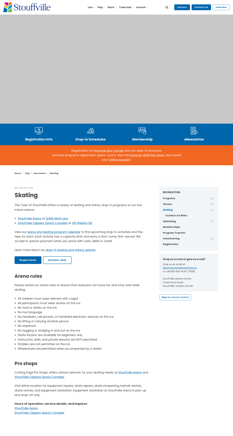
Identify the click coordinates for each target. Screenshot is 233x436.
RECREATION (171, 192)
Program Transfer (174, 232)
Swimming (169, 221)
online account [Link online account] (119, 160)
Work (112, 7)
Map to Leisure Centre (175, 297)
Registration (28, 260)
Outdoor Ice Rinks (176, 215)
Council (141, 7)
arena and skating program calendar (53, 232)
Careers (182, 7)
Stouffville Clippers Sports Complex (42, 223)
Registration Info (39, 139)
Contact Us (201, 7)
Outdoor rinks (57, 260)
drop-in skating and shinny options (70, 250)
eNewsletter (194, 139)
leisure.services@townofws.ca (180, 267)
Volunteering (171, 238)
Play (101, 7)
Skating (167, 209)
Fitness (167, 204)
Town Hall (126, 7)
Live (91, 7)
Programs (169, 198)
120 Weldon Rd (82, 223)
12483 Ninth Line (57, 219)
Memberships (171, 227)
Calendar (221, 7)
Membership (142, 139)
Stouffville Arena (29, 219)
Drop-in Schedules (91, 139)
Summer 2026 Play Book (147, 155)
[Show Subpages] (211, 198)
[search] (167, 7)
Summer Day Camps (109, 151)
